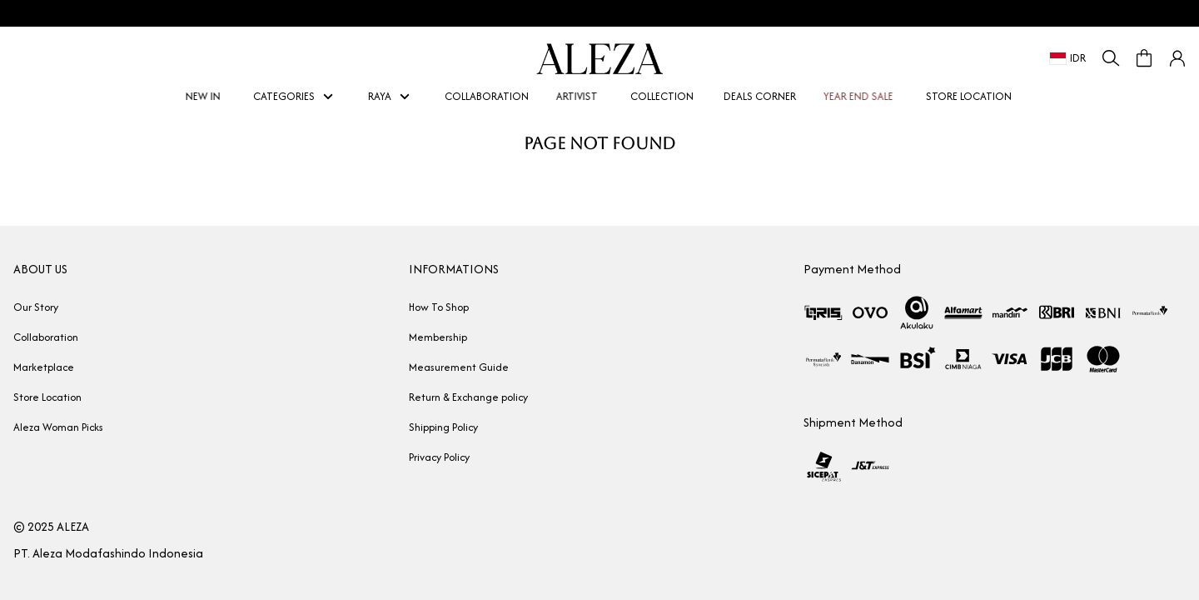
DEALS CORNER (760, 96)
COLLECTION (662, 96)
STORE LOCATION (969, 96)
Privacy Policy (439, 457)
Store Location (47, 397)
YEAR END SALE (865, 96)
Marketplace (43, 367)
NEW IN (210, 96)
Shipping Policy (443, 427)
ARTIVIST (584, 96)
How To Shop (439, 307)
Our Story (35, 307)
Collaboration (45, 337)
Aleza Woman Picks (58, 427)
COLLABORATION (487, 96)
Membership (438, 337)
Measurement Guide (459, 367)
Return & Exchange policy (468, 397)
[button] (1177, 58)
